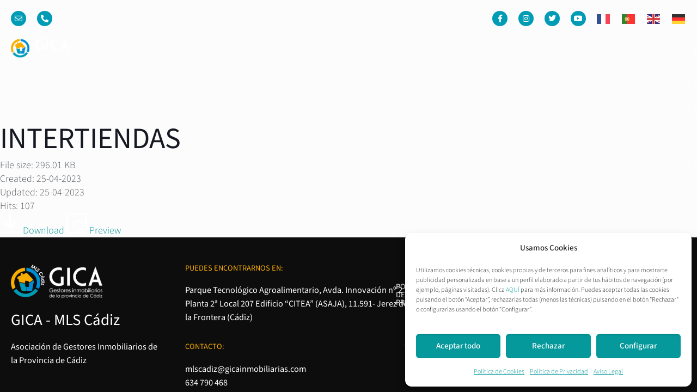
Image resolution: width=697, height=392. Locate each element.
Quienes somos (476, 50)
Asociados (546, 50)
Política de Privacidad (559, 371)
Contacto (657, 50)
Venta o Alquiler (393, 50)
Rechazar (548, 346)
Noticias (602, 50)
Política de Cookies (499, 371)
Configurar (638, 346)
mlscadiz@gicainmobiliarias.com (245, 226)
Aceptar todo (458, 346)
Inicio (330, 50)
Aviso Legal (608, 371)
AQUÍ (512, 290)
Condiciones (539, 225)
